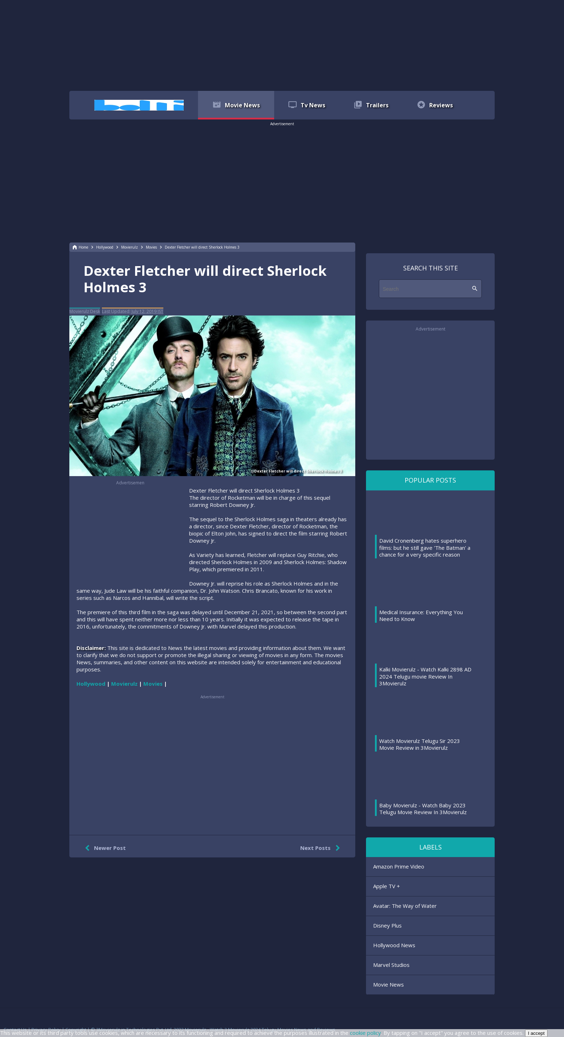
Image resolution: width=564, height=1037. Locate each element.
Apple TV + (386, 886)
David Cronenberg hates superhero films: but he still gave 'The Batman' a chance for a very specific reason (424, 547)
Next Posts (321, 848)
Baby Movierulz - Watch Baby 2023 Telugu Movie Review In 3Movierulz (423, 809)
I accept (536, 1033)
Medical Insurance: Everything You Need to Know (421, 615)
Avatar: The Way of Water (405, 905)
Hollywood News (394, 945)
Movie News (388, 984)
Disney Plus (387, 925)
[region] (282, 44)
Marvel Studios (391, 964)
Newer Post (104, 848)
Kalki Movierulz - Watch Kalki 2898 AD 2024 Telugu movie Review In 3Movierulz (425, 676)
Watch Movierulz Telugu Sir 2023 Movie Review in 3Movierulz (419, 744)
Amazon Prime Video (398, 866)
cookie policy (365, 1032)
